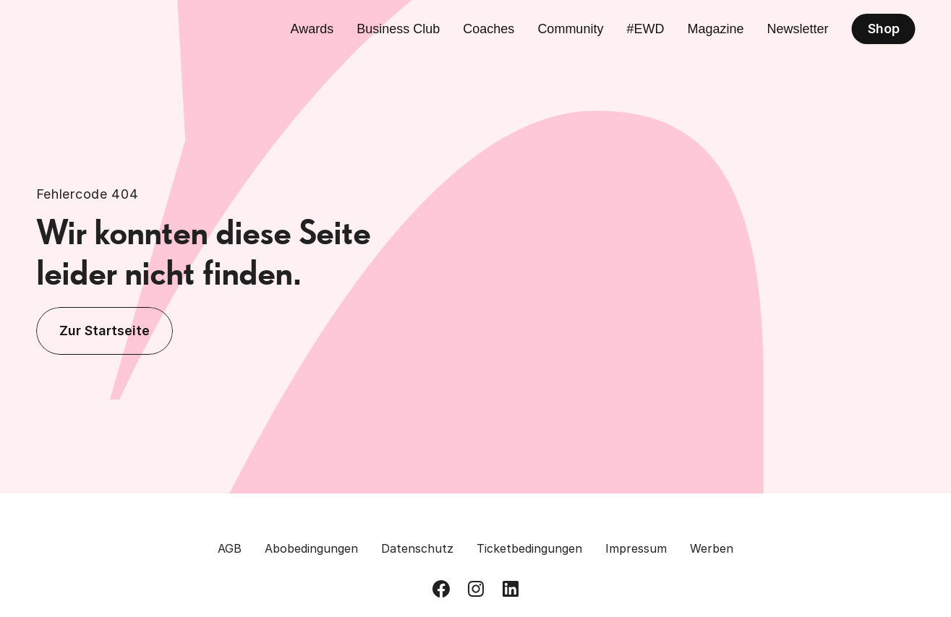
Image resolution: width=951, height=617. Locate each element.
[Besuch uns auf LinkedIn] (510, 588)
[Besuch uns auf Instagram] (476, 588)
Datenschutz (417, 548)
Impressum (636, 548)
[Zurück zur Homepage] (102, 29)
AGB (230, 548)
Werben (711, 548)
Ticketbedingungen (529, 548)
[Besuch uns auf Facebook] (441, 588)
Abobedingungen (311, 548)
